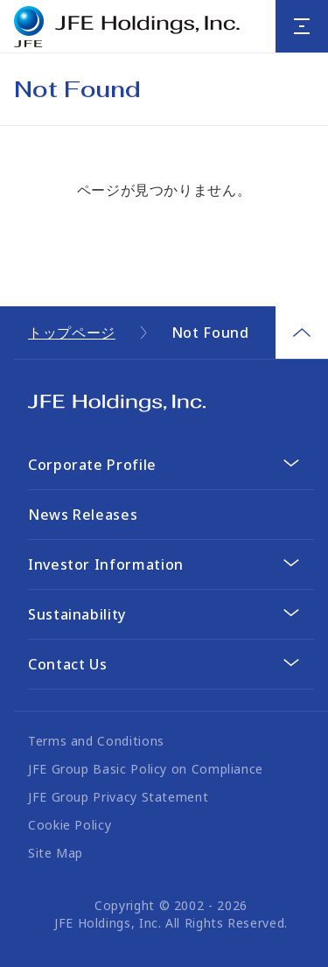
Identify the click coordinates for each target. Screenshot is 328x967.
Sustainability (77, 614)
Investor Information (106, 564)
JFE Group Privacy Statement (118, 796)
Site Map (55, 852)
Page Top (302, 332)
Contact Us (67, 664)
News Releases (82, 514)
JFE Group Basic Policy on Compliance (145, 768)
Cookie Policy (69, 824)
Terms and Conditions (96, 740)
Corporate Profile (92, 464)
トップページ (71, 332)
